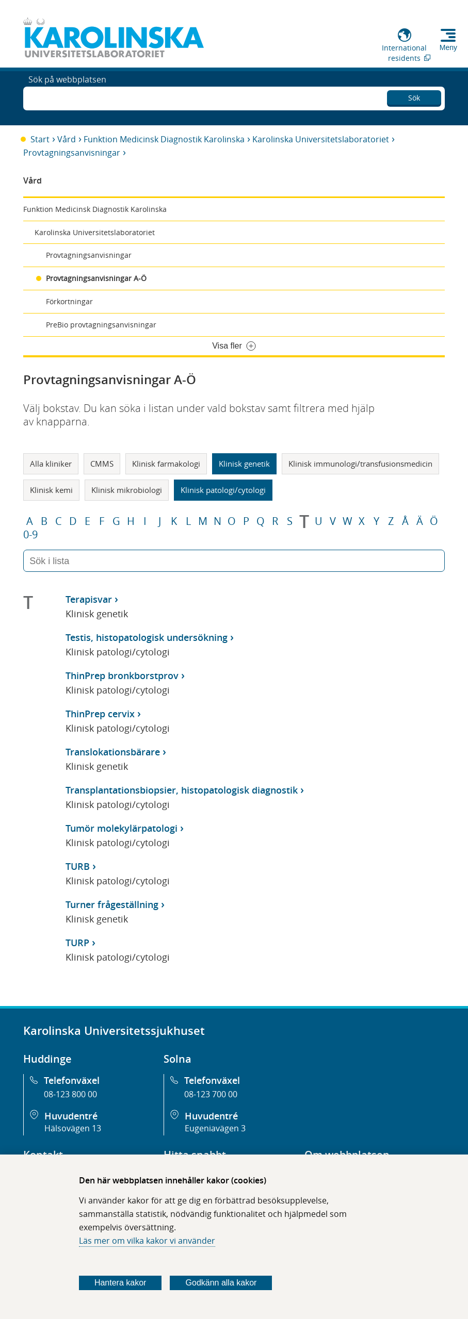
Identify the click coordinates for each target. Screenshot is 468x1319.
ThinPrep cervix (100, 713)
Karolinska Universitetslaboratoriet (320, 139)
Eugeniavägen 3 (215, 1128)
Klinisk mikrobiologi (126, 490)
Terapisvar (89, 599)
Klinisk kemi (51, 490)
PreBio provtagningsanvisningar (101, 324)
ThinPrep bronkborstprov (122, 675)
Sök (414, 96)
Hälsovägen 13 (72, 1128)
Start (40, 139)
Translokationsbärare (113, 752)
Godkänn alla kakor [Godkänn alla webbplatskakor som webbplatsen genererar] (221, 1282)
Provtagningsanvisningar (71, 152)
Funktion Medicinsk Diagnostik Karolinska (164, 139)
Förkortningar (69, 301)
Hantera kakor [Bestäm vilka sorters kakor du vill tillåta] (120, 1282)
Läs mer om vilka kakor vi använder (147, 1240)
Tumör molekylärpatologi (121, 828)
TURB (78, 866)
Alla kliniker (51, 463)
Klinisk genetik (244, 463)
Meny (448, 47)
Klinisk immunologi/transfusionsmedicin (360, 463)
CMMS (102, 463)
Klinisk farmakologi (166, 463)
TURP (77, 942)
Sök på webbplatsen (67, 97)
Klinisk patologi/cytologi (223, 490)
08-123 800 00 (70, 1094)
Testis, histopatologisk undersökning (147, 637)
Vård (66, 139)
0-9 (30, 535)
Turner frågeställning (112, 904)
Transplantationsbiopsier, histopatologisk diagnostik (182, 790)
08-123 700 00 (210, 1094)
